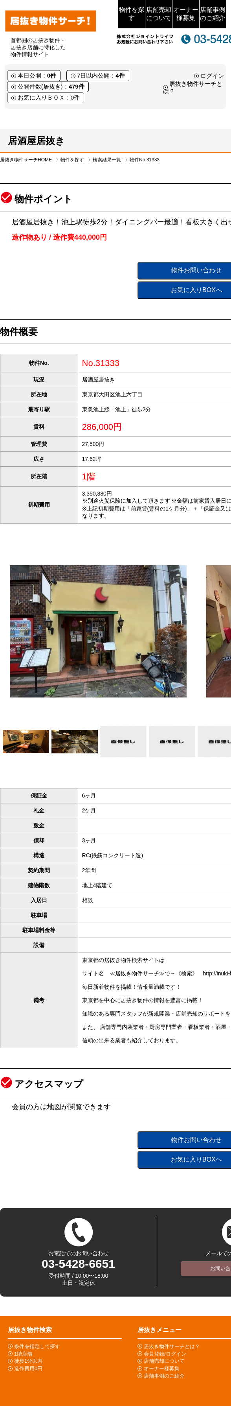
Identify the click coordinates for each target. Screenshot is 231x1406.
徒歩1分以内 (28, 1361)
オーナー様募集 (185, 13)
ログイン (212, 75)
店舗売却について (158, 13)
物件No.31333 (145, 160)
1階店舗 (23, 1354)
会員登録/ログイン (165, 1354)
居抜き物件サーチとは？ (172, 1346)
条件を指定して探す (37, 1346)
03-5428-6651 (78, 1263)
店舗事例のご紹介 (212, 13)
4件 (120, 75)
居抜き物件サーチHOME (26, 160)
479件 (76, 86)
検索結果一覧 (107, 160)
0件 (51, 75)
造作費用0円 (28, 1368)
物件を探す (131, 13)
